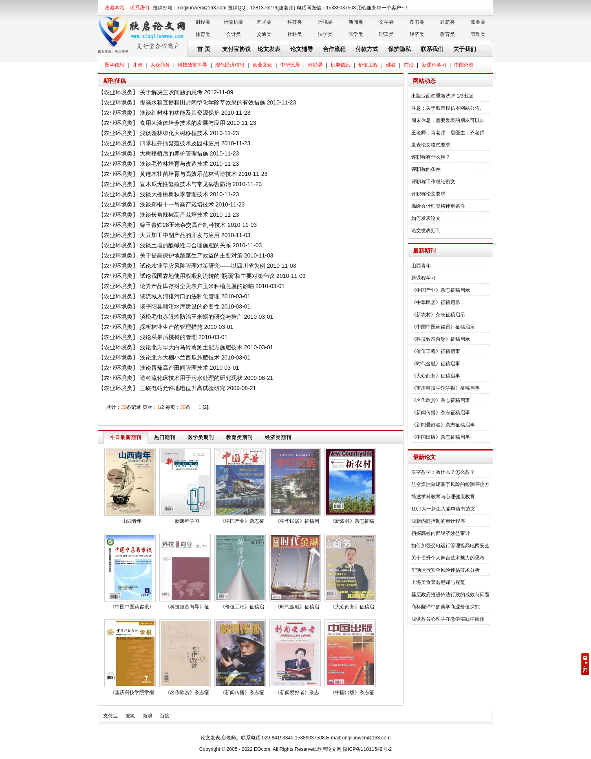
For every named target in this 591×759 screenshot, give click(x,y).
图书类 (417, 22)
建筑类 (447, 22)
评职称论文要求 (428, 194)
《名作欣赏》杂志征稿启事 (440, 400)
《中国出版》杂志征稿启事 (440, 437)
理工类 (386, 34)
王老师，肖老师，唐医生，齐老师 (448, 132)
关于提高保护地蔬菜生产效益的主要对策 (191, 255)
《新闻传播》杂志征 (242, 692)
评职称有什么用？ (430, 157)
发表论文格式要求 (430, 145)
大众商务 (160, 65)
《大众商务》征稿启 (352, 607)
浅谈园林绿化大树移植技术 (174, 133)
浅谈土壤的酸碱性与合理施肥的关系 (185, 245)
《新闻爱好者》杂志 (297, 692)
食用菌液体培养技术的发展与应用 (182, 123)
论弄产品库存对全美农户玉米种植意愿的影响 (197, 286)
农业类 (478, 22)
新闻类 (355, 22)
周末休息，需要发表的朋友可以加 (448, 120)
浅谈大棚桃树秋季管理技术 (174, 194)
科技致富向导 (192, 65)
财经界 (315, 65)
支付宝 (110, 716)
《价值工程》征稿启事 (435, 351)
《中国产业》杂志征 (242, 521)
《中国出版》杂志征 (352, 692)
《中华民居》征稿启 (297, 521)
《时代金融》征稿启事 (435, 363)
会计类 (233, 34)
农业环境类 (118, 92)
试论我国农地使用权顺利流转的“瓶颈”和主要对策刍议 (207, 276)
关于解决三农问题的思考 (171, 92)
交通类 (264, 34)
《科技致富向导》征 (187, 607)
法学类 (325, 34)
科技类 (294, 22)
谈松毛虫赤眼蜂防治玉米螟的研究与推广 (191, 316)
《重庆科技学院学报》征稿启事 (445, 388)
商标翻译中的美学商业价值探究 (445, 607)
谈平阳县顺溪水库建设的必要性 (180, 306)
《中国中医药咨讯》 (132, 607)
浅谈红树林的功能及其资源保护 (180, 112)
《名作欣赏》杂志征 (187, 692)
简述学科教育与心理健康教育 (443, 496)
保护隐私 (399, 49)
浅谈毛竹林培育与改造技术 (174, 163)
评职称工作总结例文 (433, 181)
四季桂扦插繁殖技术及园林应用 (180, 143)
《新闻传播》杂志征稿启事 (440, 412)
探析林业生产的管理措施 (171, 327)
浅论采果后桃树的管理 (168, 337)
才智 (137, 65)
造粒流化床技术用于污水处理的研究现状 (191, 378)
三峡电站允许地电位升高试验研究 (182, 388)
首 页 (203, 49)
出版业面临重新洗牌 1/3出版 (442, 96)
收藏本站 (114, 8)
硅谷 (391, 65)
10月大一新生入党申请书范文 (443, 509)
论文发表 (269, 49)
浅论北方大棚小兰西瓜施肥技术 (180, 357)
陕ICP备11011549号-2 (367, 749)
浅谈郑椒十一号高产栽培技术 (177, 204)
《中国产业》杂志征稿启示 (440, 290)
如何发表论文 (426, 218)
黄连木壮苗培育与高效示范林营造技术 (188, 174)
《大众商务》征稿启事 (435, 376)
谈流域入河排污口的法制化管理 (180, 296)
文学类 (386, 22)
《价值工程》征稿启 (242, 607)
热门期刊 (164, 437)
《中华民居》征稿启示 (435, 302)
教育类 (447, 34)
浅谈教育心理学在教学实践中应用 (448, 619)
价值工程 (368, 65)
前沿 (409, 65)
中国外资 (464, 65)
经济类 (417, 34)
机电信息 (340, 65)
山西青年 (132, 521)
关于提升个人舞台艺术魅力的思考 (448, 558)
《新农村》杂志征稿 (352, 521)
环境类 (325, 22)
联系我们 (139, 8)
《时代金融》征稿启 (297, 607)
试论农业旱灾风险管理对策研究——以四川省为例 (202, 265)
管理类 (478, 34)
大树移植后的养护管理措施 (174, 153)
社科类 (294, 34)
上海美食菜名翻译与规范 (438, 582)
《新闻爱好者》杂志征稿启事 (443, 425)
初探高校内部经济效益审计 (440, 533)
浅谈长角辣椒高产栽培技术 (174, 214)
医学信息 (114, 65)
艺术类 (264, 22)
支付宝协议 (236, 49)
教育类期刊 (239, 437)
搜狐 (130, 716)
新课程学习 (434, 65)
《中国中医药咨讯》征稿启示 (443, 327)
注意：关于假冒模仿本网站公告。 (448, 108)
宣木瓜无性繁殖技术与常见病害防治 (185, 184)
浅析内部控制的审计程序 (438, 521)
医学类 (355, 34)
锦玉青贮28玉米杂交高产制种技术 (183, 225)
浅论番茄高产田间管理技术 (174, 367)
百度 (165, 716)
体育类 (203, 34)
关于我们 (464, 49)
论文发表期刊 (426, 230)
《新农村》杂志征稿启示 (438, 314)
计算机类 (233, 22)
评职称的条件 (426, 169)
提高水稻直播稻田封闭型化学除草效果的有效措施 (202, 102)
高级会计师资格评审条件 (438, 206)
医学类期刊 (200, 437)
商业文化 (262, 65)
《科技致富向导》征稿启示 (440, 339)
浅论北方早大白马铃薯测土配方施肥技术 (191, 347)
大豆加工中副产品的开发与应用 (180, 235)
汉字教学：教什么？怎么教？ (443, 472)
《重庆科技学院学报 (132, 692)
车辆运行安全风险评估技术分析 (445, 570)
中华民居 (290, 65)
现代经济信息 (230, 65)
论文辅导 (301, 49)
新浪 (147, 716)
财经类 (203, 22)
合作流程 (334, 49)
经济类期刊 (278, 437)
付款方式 (366, 49)
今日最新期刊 (125, 437)
